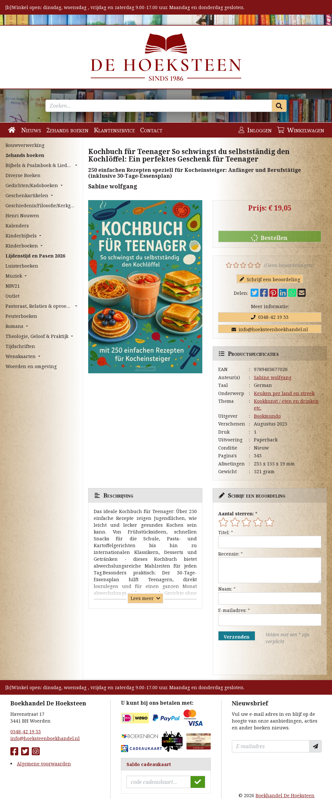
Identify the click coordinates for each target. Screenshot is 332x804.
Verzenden (236, 637)
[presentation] (259, 659)
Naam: (225, 589)
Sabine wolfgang (272, 377)
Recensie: (228, 554)
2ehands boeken (67, 130)
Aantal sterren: (236, 513)
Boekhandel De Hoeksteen (284, 795)
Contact (151, 130)
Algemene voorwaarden (44, 764)
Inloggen (255, 130)
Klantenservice (114, 130)
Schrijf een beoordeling (270, 279)
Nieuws (31, 130)
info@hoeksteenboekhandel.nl (269, 329)
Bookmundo (267, 416)
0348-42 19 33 (270, 317)
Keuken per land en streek (284, 393)
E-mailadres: (232, 610)
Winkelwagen (300, 130)
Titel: (224, 532)
